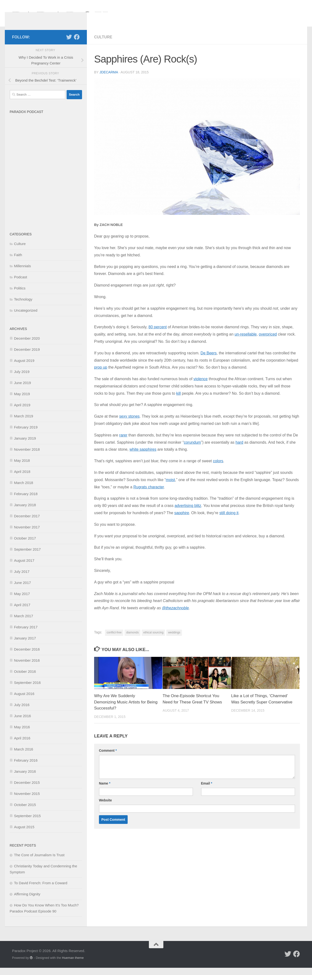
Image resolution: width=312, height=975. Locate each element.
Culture (103, 44)
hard (239, 450)
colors (218, 468)
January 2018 (25, 512)
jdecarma (108, 79)
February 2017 (26, 634)
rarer (123, 442)
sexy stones (129, 423)
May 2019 (22, 401)
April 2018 (22, 479)
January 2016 (25, 779)
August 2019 (24, 368)
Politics (20, 295)
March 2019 (23, 423)
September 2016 (27, 690)
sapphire (181, 520)
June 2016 (22, 723)
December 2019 (27, 357)
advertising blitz (188, 513)
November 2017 (27, 534)
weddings (174, 639)
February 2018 (26, 501)
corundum (192, 450)
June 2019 (22, 390)
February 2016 (26, 767)
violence (201, 386)
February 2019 (26, 434)
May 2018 (22, 468)
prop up (100, 374)
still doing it (228, 520)
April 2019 (22, 412)
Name (104, 791)
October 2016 (25, 679)
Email (206, 791)
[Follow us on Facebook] (77, 44)
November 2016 (27, 668)
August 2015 (24, 834)
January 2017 (25, 645)
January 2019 (25, 445)
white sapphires (143, 457)
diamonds (132, 639)
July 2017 (21, 579)
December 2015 (27, 790)
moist (170, 487)
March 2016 (23, 756)
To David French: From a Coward (40, 890)
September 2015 (27, 823)
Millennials (22, 273)
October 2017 (25, 545)
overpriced (268, 341)
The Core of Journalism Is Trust (39, 862)
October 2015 (25, 812)
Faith (18, 262)
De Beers (209, 360)
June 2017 (22, 590)
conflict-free (114, 639)
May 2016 (22, 734)
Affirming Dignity (27, 901)
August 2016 (24, 701)
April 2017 (22, 612)
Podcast (20, 284)
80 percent (157, 334)
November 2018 (27, 457)
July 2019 (21, 379)
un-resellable (246, 341)
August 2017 (24, 568)
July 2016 (21, 712)
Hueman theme (73, 965)
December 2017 (27, 523)
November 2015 (27, 801)
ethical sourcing (153, 639)
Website (105, 807)
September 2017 (27, 556)
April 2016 (22, 745)
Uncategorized (25, 318)
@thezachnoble (175, 615)
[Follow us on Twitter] (69, 44)
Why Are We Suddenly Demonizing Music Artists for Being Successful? (126, 709)
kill (178, 401)
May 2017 (22, 601)
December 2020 (27, 346)
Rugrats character (148, 494)
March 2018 (23, 490)
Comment (108, 758)
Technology (23, 306)
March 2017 (23, 623)
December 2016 (27, 656)
